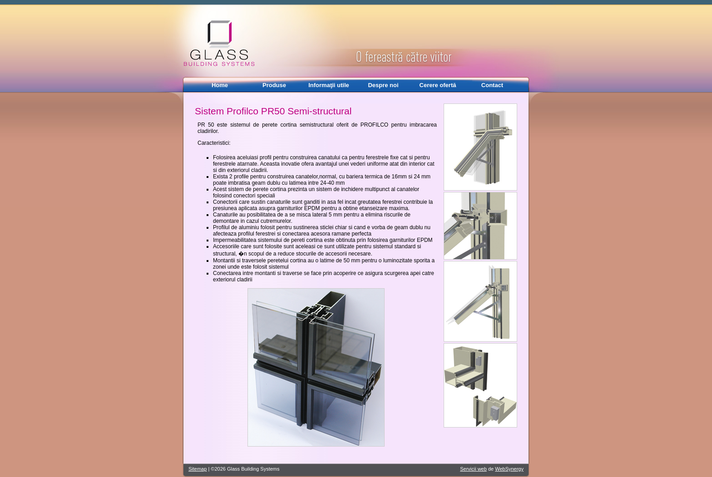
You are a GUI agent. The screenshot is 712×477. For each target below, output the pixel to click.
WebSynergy (509, 469)
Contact (492, 85)
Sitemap (197, 469)
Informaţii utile (328, 85)
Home (220, 85)
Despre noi (383, 85)
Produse (274, 85)
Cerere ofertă (438, 85)
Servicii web (473, 469)
